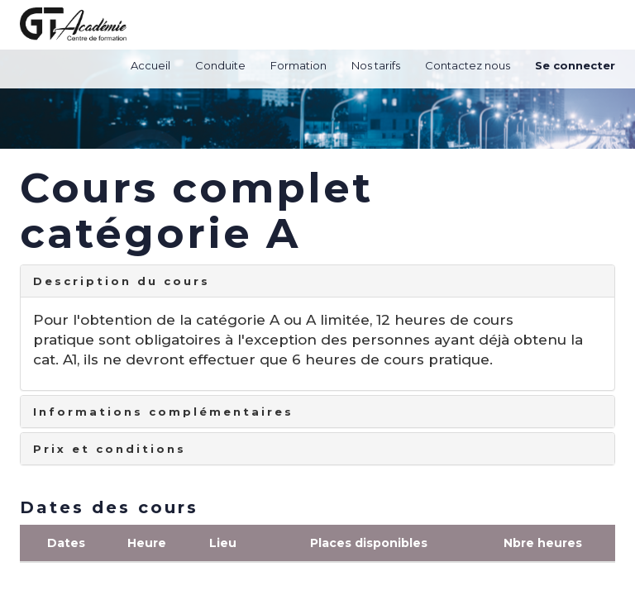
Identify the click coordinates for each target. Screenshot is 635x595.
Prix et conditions (109, 448)
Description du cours (121, 281)
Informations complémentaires (163, 411)
